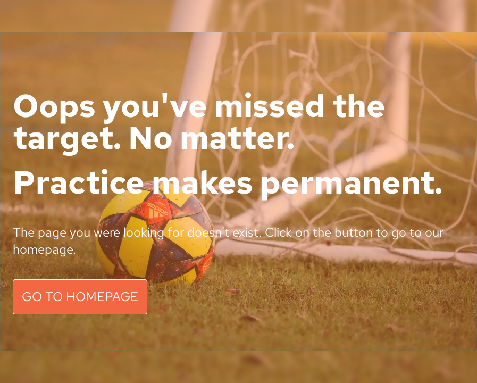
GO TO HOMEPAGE (80, 296)
